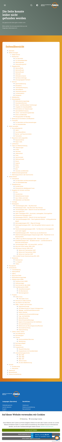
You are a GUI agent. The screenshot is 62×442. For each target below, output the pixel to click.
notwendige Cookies (36, 419)
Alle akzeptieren (31, 430)
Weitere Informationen (46, 426)
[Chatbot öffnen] (57, 437)
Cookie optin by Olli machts (56, 441)
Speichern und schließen (31, 438)
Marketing (24, 419)
